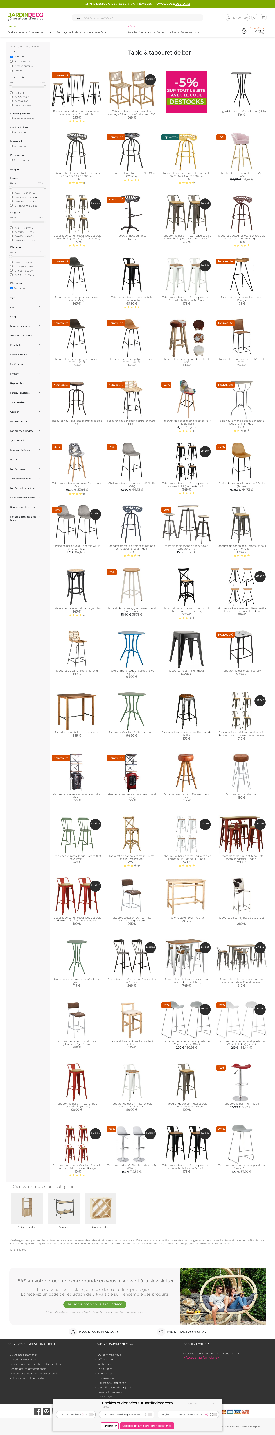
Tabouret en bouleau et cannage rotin (77, 608)
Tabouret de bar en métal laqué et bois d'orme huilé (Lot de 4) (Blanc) (186, 857)
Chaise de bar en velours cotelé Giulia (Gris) (131, 485)
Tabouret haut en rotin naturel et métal (131, 420)
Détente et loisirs (190, 32)
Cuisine (35, 46)
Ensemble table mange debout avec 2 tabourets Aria (186, 547)
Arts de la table (147, 32)
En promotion (19, 160)
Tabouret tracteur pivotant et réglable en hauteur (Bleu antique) (131, 547)
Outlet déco (105, 1368)
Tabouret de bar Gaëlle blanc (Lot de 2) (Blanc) (131, 1167)
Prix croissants (22, 61)
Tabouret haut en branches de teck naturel (132, 1043)
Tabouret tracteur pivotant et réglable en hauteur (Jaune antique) (186, 174)
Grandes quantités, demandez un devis (34, 1373)
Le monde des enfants (94, 32)
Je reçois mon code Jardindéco (94, 1304)
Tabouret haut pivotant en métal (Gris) (131, 173)
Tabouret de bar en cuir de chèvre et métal (241, 360)
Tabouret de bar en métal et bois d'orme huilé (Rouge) (76, 1105)
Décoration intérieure (168, 32)
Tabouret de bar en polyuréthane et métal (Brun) (77, 360)
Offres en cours (107, 1359)
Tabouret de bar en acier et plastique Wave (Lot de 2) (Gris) (187, 1043)
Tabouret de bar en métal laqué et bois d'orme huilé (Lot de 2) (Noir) (186, 1167)
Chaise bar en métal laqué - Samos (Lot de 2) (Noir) (131, 981)
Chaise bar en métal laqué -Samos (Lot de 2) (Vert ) (77, 857)
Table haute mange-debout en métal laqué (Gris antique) (241, 422)
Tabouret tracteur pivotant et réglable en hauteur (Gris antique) (77, 174)
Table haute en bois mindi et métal (77, 732)
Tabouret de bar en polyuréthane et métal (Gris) (77, 299)
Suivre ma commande (24, 1354)
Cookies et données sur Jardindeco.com (137, 1403)
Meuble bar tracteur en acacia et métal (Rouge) (131, 796)
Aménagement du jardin (42, 32)
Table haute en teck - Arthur (186, 917)
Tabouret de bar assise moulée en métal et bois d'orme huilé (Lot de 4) (241, 610)
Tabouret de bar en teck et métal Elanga (241, 299)
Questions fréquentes (23, 1359)
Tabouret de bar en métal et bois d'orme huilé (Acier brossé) (186, 1105)
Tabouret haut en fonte (131, 235)
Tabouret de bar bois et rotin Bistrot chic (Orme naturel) (131, 857)
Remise (18, 70)
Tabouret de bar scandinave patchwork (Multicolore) (186, 422)
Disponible (17, 288)
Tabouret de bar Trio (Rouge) (241, 1103)
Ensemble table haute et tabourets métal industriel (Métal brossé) (241, 981)
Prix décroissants (23, 66)
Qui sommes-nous (109, 1354)
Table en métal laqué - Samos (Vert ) (131, 732)
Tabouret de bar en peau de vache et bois (186, 360)
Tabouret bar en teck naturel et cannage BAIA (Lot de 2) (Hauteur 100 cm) (131, 114)
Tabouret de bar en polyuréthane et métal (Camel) (132, 360)
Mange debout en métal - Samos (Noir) (241, 111)
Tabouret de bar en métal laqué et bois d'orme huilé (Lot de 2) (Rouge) (77, 919)
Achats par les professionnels (28, 1368)
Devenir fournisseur (110, 1392)
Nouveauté (18, 146)
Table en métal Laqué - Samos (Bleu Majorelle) (131, 672)
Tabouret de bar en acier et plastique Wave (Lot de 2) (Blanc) (241, 1043)
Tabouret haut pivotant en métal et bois (77, 420)
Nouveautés (105, 1373)
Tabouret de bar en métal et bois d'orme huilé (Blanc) (131, 1105)
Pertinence (20, 56)
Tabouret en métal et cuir (242, 794)
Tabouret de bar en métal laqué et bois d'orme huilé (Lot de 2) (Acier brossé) (186, 237)
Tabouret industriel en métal (186, 670)
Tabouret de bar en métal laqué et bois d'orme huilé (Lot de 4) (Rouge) (77, 1167)
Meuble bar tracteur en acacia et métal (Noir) (77, 796)
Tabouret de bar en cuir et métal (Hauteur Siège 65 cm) (131, 919)
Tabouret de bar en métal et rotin (77, 670)
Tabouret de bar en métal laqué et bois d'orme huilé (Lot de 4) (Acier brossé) (77, 237)
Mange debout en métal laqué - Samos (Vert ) (76, 981)
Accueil (14, 46)
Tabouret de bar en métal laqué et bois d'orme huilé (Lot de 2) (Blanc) (186, 299)
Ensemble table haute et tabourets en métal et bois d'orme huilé (76, 113)
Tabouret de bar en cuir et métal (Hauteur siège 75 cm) (77, 1043)
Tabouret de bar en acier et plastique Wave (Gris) (241, 1167)
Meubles (132, 32)
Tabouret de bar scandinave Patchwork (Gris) (76, 485)
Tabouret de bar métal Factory (241, 670)
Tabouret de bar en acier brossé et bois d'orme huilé (241, 547)
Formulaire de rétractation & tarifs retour (35, 1364)
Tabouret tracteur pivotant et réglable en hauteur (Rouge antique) (241, 237)
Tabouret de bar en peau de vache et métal (241, 919)
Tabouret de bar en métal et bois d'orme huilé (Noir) (131, 299)
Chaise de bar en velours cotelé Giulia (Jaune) (241, 485)
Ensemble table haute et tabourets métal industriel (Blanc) (186, 981)
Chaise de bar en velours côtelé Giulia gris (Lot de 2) (76, 547)
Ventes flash (105, 1364)
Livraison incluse (20, 132)
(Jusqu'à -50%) (257, 30)
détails (109, 1407)
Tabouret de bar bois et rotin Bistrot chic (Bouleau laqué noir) (186, 610)
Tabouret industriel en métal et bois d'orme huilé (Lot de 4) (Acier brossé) (241, 734)
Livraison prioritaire (22, 118)
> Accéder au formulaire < (201, 1357)
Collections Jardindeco (112, 1382)
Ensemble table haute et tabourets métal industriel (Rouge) (241, 857)
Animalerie (75, 32)
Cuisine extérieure (17, 32)
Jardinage (62, 32)
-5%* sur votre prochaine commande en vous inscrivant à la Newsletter (95, 1281)
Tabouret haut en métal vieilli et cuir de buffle (186, 734)
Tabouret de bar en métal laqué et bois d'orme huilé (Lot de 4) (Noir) (186, 485)
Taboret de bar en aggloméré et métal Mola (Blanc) (132, 610)
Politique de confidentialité (27, 1378)
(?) (83, 1414)
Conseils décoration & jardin (115, 1387)
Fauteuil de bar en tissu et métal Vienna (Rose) (242, 174)
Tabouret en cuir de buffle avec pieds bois (186, 796)
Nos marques (106, 1378)
